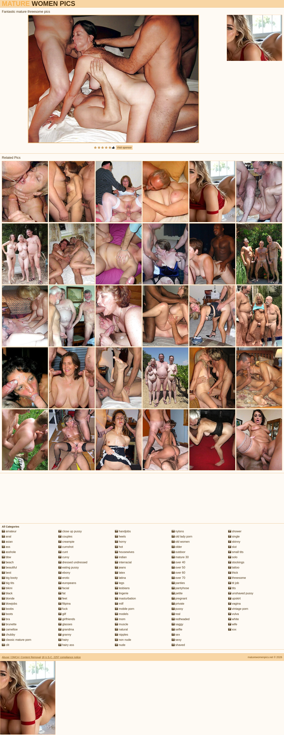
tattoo (233, 567)
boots (7, 614)
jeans (120, 567)
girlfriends (66, 619)
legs (119, 583)
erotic (63, 577)
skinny (234, 541)
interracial (123, 562)
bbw (6, 557)
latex (120, 572)
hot (119, 546)
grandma (66, 629)
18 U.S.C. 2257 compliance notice (61, 657)
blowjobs (9, 603)
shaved (178, 644)
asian (7, 541)
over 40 (178, 562)
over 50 (178, 567)
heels (120, 536)
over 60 (178, 572)
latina (120, 577)
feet (62, 598)
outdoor (179, 552)
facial (63, 588)
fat (61, 593)
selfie (177, 629)
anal (6, 536)
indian (121, 557)
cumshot (65, 546)
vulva (233, 614)
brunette (9, 624)
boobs (8, 608)
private (178, 603)
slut (232, 546)
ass (6, 546)
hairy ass (66, 644)
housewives (124, 552)
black (7, 593)
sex (176, 634)
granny (64, 634)
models (121, 614)
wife (232, 624)
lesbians (122, 588)
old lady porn (182, 536)
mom (120, 619)
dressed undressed (72, 562)
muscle (121, 624)
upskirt (234, 598)
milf (119, 603)
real (176, 614)
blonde (8, 598)
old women (181, 541)
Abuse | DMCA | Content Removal (21, 657)
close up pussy (70, 531)
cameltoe (10, 629)
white (233, 619)
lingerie (121, 593)
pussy (177, 608)
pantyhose (180, 588)
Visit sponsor (124, 147)
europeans (67, 583)
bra (6, 619)
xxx (232, 629)
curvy (63, 557)
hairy (63, 639)
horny (120, 541)
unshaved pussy (240, 593)
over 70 (178, 577)
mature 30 (180, 557)
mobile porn (124, 608)
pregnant (179, 598)
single (234, 536)
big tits (8, 583)
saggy (177, 624)
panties (178, 583)
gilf (62, 614)
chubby (8, 634)
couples (65, 536)
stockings (236, 562)
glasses (65, 624)
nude (120, 644)
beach (8, 562)
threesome (237, 577)
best (6, 572)
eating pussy (68, 567)
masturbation (125, 598)
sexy (176, 639)
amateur (9, 531)
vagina (234, 603)
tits (232, 588)
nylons (178, 531)
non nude (123, 639)
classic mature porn (16, 639)
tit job (233, 583)
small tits (236, 552)
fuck (63, 608)
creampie (66, 541)
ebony (64, 572)
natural (121, 629)
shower (235, 531)
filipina (64, 603)
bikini (7, 588)
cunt (63, 552)
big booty (10, 577)
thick (233, 572)
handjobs (123, 531)
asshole (9, 552)
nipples (121, 634)
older (177, 546)
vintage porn (238, 608)
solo (232, 557)
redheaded (181, 619)
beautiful (9, 567)
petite (177, 593)
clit (5, 644)
